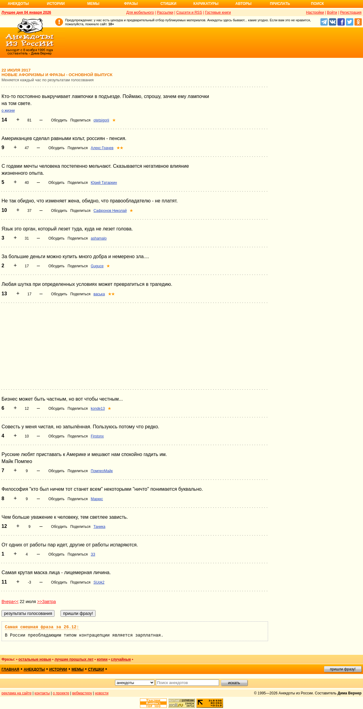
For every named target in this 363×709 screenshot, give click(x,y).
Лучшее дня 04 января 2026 (26, 12)
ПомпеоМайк (102, 471)
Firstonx (97, 436)
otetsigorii (101, 120)
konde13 (98, 408)
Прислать (280, 4)
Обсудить (59, 120)
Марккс (97, 499)
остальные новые (34, 659)
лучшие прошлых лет (73, 659)
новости (101, 693)
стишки (96, 669)
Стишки (168, 4)
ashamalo (98, 238)
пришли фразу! (342, 669)
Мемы (93, 4)
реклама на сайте (17, 693)
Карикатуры (205, 4)
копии (102, 659)
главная (10, 669)
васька (99, 294)
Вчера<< (10, 601)
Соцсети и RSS (189, 12)
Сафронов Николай (110, 211)
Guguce (97, 266)
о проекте (61, 693)
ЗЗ (93, 554)
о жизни (8, 110)
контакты (42, 693)
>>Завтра (46, 601)
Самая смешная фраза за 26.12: (42, 627)
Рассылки (165, 12)
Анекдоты (18, 4)
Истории (56, 4)
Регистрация (350, 12)
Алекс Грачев (102, 148)
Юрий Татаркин (104, 183)
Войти (332, 12)
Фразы (131, 4)
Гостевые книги (218, 12)
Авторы (244, 4)
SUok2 (98, 582)
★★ (120, 148)
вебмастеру (82, 693)
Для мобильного (140, 12)
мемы (78, 669)
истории (58, 669)
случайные (121, 659)
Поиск (317, 4)
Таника (99, 527)
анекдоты (34, 669)
